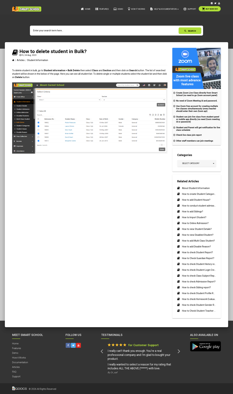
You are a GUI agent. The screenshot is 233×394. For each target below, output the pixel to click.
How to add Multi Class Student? (198, 240)
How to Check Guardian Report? (198, 258)
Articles (21, 60)
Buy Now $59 (209, 9)
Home (85, 9)
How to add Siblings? (192, 211)
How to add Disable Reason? (196, 246)
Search (190, 31)
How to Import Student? (194, 217)
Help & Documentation (164, 9)
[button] (196, 163)
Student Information (37, 60)
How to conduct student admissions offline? (199, 205)
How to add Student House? (196, 200)
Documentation (20, 362)
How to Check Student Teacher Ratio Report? (199, 310)
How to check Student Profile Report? (199, 293)
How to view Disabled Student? (197, 235)
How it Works (136, 9)
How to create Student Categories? (199, 194)
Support (189, 9)
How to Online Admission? (195, 223)
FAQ (14, 371)
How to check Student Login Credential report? (199, 270)
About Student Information (196, 188)
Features (102, 9)
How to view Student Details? (197, 229)
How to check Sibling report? (196, 287)
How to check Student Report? (197, 252)
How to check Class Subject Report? (199, 275)
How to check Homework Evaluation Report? (199, 299)
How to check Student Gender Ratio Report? (199, 305)
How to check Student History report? (199, 264)
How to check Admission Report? (199, 281)
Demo (118, 9)
